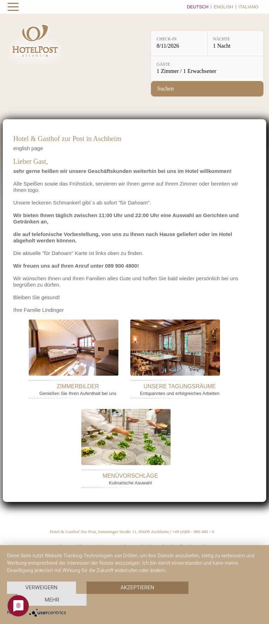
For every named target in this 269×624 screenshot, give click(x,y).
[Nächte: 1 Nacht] (235, 43)
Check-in (167, 38)
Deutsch (197, 6)
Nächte (221, 38)
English (223, 6)
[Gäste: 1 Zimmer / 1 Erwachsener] (207, 68)
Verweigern (41, 587)
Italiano (248, 6)
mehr (51, 600)
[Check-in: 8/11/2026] (179, 43)
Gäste (163, 64)
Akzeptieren (137, 587)
